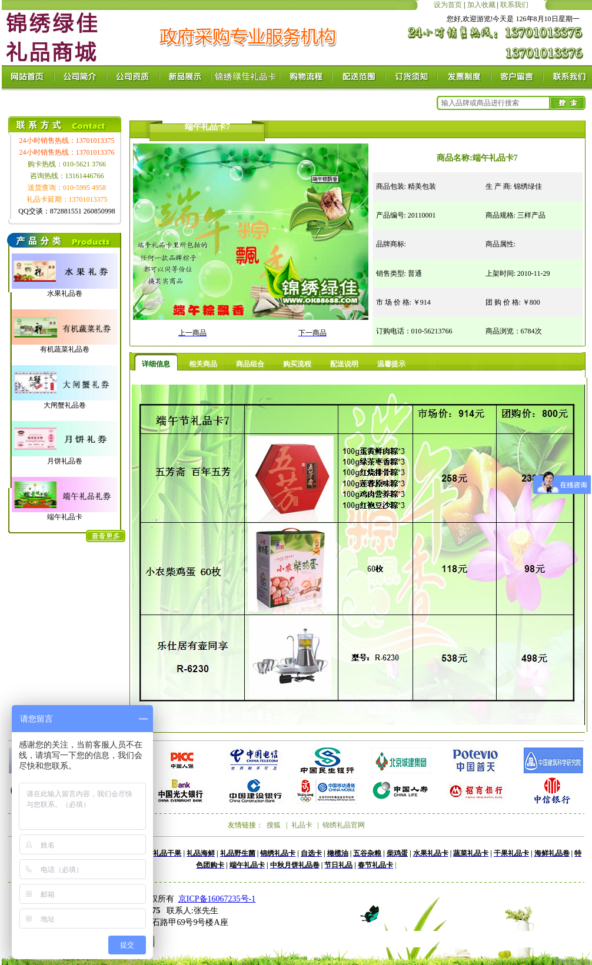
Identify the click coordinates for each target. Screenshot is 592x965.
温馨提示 (391, 364)
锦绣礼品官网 (343, 825)
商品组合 (250, 364)
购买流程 (297, 364)
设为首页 (448, 5)
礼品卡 (301, 825)
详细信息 (156, 364)
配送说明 (344, 364)
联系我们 (514, 5)
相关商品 (203, 364)
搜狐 (274, 825)
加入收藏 (481, 5)
